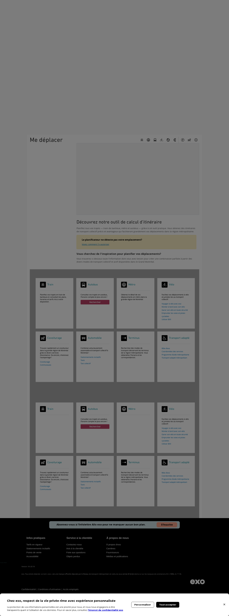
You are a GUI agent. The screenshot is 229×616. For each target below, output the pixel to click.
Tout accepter (167, 604)
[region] (114, 604)
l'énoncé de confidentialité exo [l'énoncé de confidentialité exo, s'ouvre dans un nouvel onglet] (105, 610)
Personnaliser (142, 604)
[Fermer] (224, 604)
